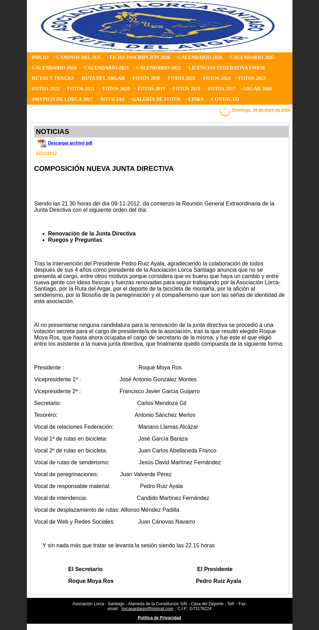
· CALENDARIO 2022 (157, 67)
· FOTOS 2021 (80, 88)
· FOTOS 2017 (220, 88)
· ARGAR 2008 (256, 88)
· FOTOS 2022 (45, 88)
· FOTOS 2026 (145, 78)
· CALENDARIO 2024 (53, 67)
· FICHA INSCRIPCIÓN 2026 (138, 57)
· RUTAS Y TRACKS (52, 78)
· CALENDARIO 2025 (250, 57)
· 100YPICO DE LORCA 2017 (61, 99)
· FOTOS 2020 (115, 88)
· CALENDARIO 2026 (198, 57)
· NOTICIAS (111, 99)
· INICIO (39, 57)
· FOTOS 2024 (216, 78)
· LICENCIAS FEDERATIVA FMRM (225, 67)
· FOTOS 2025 (180, 78)
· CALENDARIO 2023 (105, 67)
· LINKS (195, 99)
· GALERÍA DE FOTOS (155, 99)
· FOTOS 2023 (251, 78)
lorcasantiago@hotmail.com (147, 608)
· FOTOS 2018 (185, 88)
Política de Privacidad (159, 617)
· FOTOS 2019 (150, 88)
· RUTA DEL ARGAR (102, 78)
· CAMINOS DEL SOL (78, 57)
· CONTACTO (224, 99)
